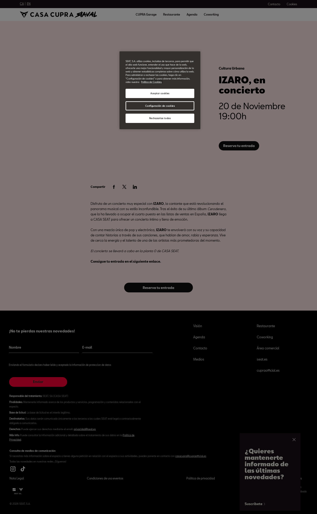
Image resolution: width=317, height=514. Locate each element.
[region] (159, 90)
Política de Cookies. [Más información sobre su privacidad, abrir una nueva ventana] (151, 82)
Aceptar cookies (159, 93)
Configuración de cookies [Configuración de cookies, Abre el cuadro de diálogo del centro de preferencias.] (160, 106)
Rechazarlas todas (160, 118)
